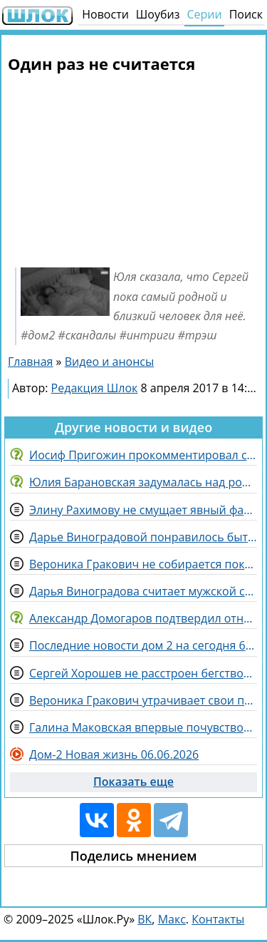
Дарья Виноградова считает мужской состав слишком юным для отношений (143, 591)
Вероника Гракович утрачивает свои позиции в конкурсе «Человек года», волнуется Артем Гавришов (143, 700)
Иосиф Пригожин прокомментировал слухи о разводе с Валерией (143, 455)
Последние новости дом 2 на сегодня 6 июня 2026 (143, 645)
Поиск (246, 14)
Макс (172, 919)
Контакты (218, 919)
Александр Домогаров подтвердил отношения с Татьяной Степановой (143, 618)
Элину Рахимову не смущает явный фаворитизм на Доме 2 (143, 510)
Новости (105, 14)
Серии (204, 14)
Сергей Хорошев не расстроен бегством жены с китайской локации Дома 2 (143, 673)
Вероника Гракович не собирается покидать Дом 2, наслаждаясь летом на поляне (143, 564)
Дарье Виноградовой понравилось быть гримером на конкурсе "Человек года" (143, 537)
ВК (144, 919)
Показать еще (133, 781)
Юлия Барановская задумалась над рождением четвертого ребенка (143, 482)
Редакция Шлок (94, 388)
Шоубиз (158, 14)
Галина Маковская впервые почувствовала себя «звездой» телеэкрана (143, 727)
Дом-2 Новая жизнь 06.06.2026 (114, 754)
